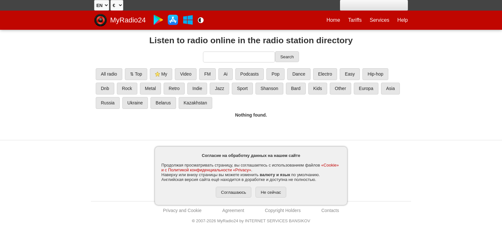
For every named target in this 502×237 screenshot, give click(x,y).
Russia (108, 102)
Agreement (233, 210)
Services (379, 20)
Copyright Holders (283, 210)
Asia (390, 88)
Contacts (330, 210)
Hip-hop (375, 74)
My (161, 74)
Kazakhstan (195, 102)
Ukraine (135, 102)
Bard (296, 88)
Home (333, 20)
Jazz (219, 88)
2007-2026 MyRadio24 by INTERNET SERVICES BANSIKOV (251, 220)
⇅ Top (136, 74)
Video (185, 74)
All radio (109, 74)
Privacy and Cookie (182, 210)
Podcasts (249, 74)
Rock (127, 88)
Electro (325, 74)
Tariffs (354, 20)
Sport (242, 88)
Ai (225, 74)
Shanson (269, 88)
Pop (275, 74)
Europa (366, 88)
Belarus (163, 102)
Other (340, 88)
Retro (174, 88)
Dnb (105, 88)
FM (207, 74)
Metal (150, 88)
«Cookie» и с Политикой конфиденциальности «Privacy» (250, 167)
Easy (350, 74)
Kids (317, 88)
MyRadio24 (128, 20)
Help (402, 20)
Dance (298, 74)
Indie (197, 88)
